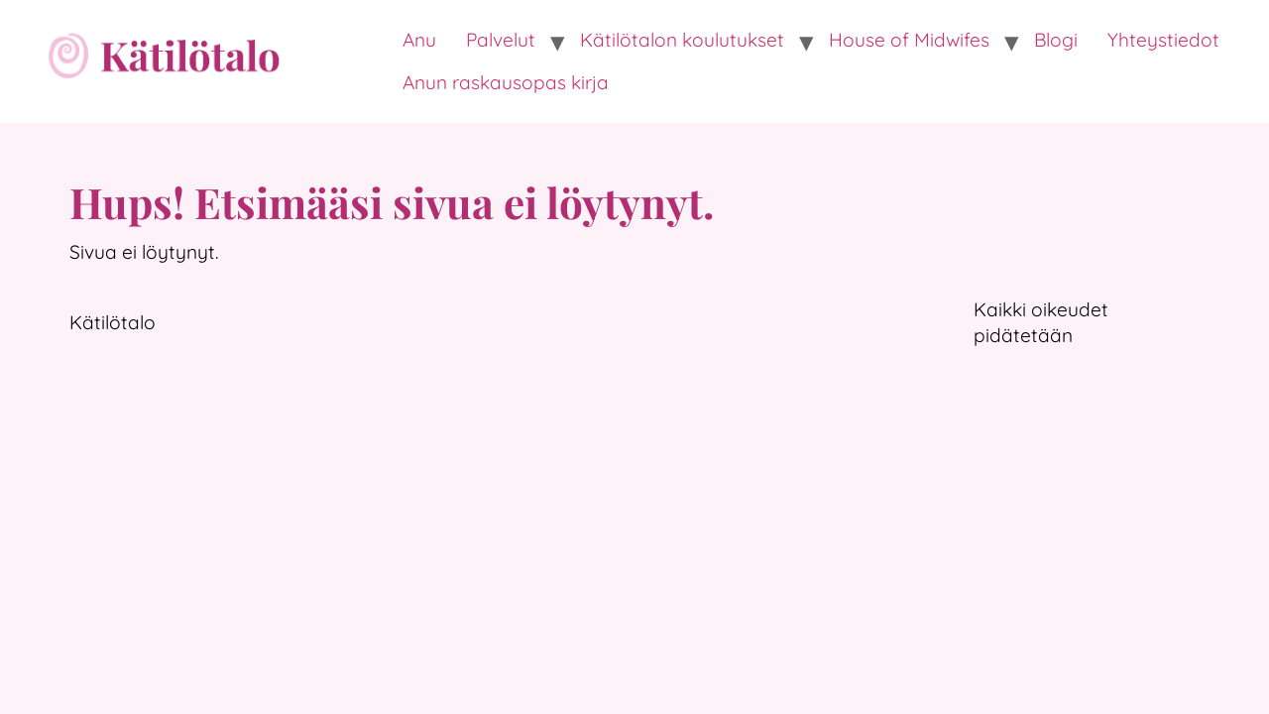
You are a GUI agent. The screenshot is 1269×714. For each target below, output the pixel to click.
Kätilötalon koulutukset (682, 40)
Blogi (1056, 40)
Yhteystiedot (1163, 40)
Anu (419, 40)
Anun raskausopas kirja (506, 82)
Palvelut (500, 40)
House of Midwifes (909, 40)
